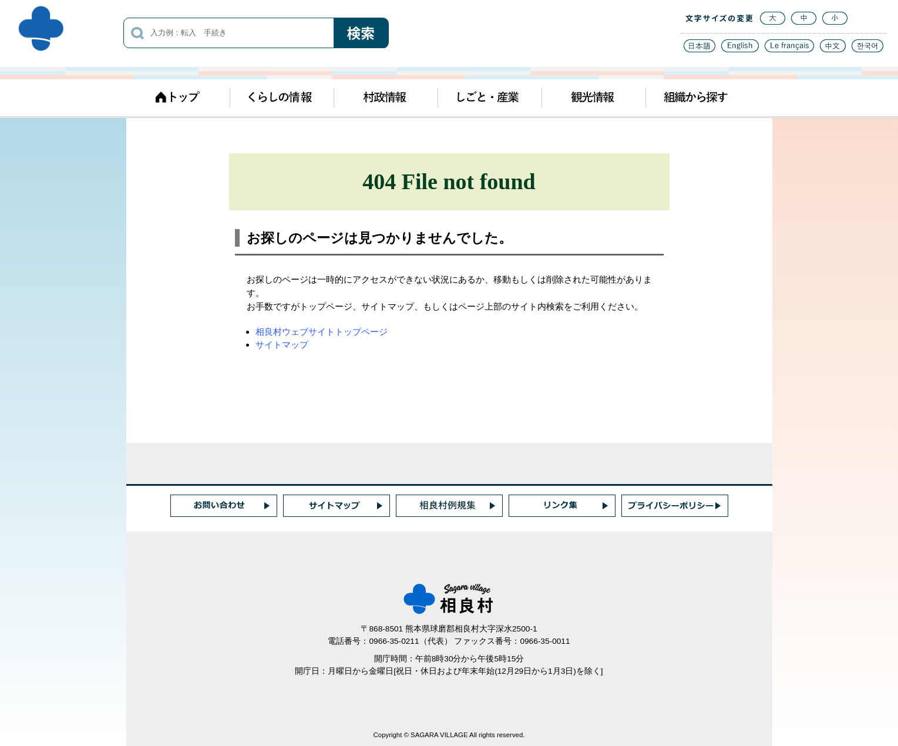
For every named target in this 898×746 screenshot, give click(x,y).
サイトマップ (281, 345)
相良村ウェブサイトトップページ (321, 332)
